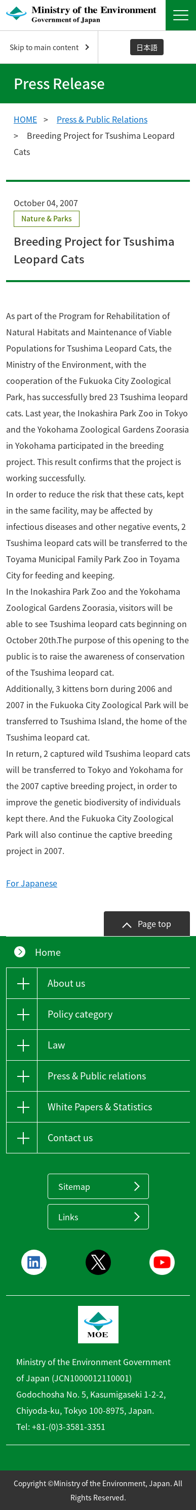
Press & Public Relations (102, 119)
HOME (25, 119)
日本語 (147, 47)
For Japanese (31, 883)
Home (48, 952)
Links (68, 1217)
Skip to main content (44, 47)
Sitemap (74, 1186)
